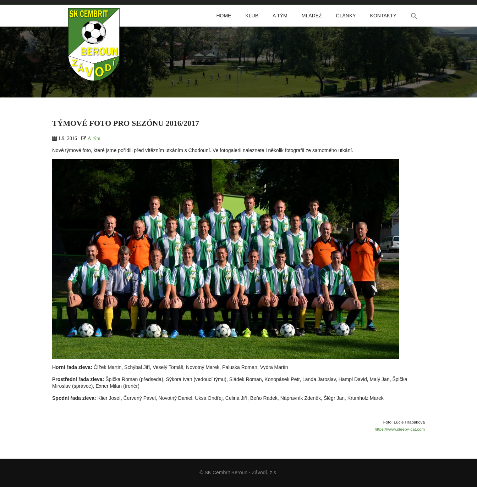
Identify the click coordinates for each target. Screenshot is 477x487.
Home (223, 15)
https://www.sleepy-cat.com (400, 429)
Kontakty (383, 15)
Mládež (312, 15)
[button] (414, 16)
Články (346, 15)
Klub (251, 15)
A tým (280, 15)
